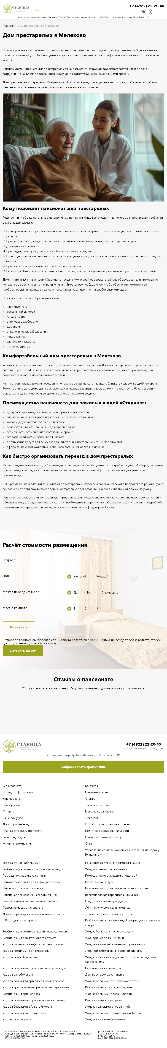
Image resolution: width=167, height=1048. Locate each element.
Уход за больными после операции (109, 931)
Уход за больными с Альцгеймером (27, 1006)
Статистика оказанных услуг (104, 837)
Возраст (9, 560)
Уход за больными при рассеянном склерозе (33, 981)
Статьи (89, 843)
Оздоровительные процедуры (106, 901)
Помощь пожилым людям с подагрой (111, 875)
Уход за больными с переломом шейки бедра (34, 968)
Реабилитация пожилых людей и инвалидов (33, 869)
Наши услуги (11, 805)
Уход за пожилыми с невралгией (107, 1006)
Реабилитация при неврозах (22, 993)
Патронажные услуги (99, 882)
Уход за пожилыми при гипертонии (27, 950)
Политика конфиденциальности (107, 830)
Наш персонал (12, 798)
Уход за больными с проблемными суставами (34, 1000)
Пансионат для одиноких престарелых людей (116, 888)
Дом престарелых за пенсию (104, 974)
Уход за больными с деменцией (24, 1013)
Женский (80, 576)
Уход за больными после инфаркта (109, 993)
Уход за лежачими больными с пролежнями (115, 944)
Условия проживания (17, 843)
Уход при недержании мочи (104, 938)
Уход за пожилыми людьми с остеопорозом (33, 944)
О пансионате (12, 786)
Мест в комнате (15, 608)
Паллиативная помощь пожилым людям (30, 901)
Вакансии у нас (13, 818)
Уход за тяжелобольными (20, 957)
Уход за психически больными (106, 869)
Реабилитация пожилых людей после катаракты (35, 931)
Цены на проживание (99, 811)
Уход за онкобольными (18, 974)
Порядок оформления (18, 792)
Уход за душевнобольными (21, 862)
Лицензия (91, 818)
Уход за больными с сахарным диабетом (113, 1013)
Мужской (102, 576)
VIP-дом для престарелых (20, 920)
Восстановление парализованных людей (112, 895)
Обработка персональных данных (108, 824)
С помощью (110, 592)
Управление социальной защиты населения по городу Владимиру (122, 852)
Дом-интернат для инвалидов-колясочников (33, 914)
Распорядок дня (14, 837)
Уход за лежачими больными (105, 1019)
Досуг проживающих (17, 824)
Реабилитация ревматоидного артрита (29, 938)
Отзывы (90, 798)
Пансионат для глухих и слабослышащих (113, 862)
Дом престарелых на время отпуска (109, 914)
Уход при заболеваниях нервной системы (113, 950)
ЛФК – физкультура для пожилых (107, 907)
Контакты (91, 786)
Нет (89, 592)
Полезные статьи (96, 792)
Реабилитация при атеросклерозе (108, 987)
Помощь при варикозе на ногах (24, 875)
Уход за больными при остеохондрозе (111, 981)
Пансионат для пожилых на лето (24, 888)
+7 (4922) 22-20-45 (147, 6)
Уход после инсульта (17, 1019)
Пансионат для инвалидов (103, 968)
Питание (8, 811)
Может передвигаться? (21, 592)
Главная (8, 25)
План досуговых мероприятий (23, 830)
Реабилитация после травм (103, 1000)
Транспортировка (97, 805)
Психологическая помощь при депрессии (31, 882)
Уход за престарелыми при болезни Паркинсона (36, 987)
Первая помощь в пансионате (23, 907)
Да (75, 592)
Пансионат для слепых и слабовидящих (30, 895)
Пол (6, 576)
